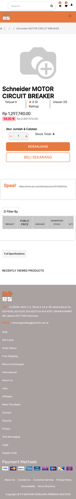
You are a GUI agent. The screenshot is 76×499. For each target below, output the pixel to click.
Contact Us (24, 479)
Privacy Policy (63, 479)
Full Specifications (14, 253)
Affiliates (7, 396)
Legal (5, 444)
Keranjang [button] (38, 146)
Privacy (6, 428)
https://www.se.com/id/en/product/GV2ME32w (43, 186)
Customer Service (43, 479)
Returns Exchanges (13, 364)
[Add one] (26, 136)
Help (4, 331)
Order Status (9, 348)
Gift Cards (8, 339)
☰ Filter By (10, 211)
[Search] (38, 201)
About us (7, 380)
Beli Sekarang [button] (38, 157)
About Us (10, 479)
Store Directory (46, 486)
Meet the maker (11, 404)
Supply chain (9, 452)
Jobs (5, 388)
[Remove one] (11, 136)
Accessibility (28, 486)
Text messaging (11, 436)
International (9, 372)
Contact (6, 412)
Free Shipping (10, 356)
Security (6, 420)
